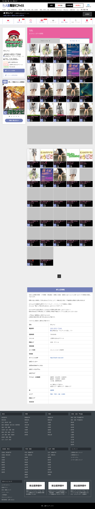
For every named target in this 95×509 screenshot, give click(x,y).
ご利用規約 (4, 494)
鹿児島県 (50, 472)
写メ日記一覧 (74, 40)
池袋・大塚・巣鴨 (6, 427)
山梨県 (72, 434)
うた (78, 9)
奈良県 (49, 432)
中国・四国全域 (28, 455)
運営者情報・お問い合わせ (8, 499)
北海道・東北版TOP (6, 452)
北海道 (3, 459)
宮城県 (3, 457)
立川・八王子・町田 (6, 439)
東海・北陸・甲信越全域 (76, 420)
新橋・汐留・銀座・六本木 (8, 432)
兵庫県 (49, 427)
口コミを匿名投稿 (11, 75)
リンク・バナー (5, 492)
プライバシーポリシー (7, 497)
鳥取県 (26, 462)
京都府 (49, 424)
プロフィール (45, 40)
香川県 (26, 469)
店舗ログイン (5, 487)
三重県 (72, 432)
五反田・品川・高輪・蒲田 (8, 429)
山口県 (26, 467)
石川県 (72, 439)
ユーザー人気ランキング (76, 459)
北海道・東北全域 (6, 455)
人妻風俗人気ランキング (76, 452)
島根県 (26, 464)
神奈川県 (27, 424)
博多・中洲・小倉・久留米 (31, 9)
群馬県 (26, 434)
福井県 (72, 444)
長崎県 (49, 464)
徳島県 (26, 472)
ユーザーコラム (74, 457)
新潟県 (72, 427)
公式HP (87, 14)
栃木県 (26, 432)
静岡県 (72, 424)
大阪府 (49, 422)
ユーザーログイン (6, 485)
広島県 (26, 457)
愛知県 (72, 422)
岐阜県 (72, 429)
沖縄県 (49, 474)
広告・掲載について (6, 489)
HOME (4, 9)
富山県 (72, 442)
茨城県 (26, 429)
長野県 (72, 437)
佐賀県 (49, 462)
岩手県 (3, 469)
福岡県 (20, 9)
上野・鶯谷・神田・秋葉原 (8, 434)
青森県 (3, 462)
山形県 (3, 467)
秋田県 (3, 464)
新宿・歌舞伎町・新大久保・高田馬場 (11, 424)
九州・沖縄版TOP (12, 9)
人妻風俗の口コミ (75, 455)
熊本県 (49, 459)
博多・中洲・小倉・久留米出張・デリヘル (51, 9)
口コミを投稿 (10, 70)
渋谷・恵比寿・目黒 (6, 422)
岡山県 (26, 459)
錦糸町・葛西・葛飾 (6, 437)
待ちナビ (66, 9)
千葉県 (26, 427)
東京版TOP (4, 417)
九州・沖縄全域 (51, 455)
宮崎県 (49, 469)
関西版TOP (50, 417)
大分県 (49, 467)
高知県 (26, 477)
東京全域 (4, 420)
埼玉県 (26, 422)
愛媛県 (26, 474)
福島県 (3, 472)
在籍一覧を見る (14, 120)
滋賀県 (49, 429)
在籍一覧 (72, 9)
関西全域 (50, 420)
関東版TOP (27, 417)
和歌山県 (50, 434)
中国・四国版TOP (29, 452)
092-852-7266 (13, 54)
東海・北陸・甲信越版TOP (77, 417)
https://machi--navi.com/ (56, 357)
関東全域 (27, 420)
